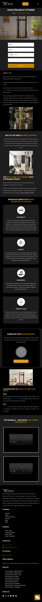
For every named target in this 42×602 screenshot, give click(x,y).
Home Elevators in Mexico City (13, 573)
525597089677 (8, 555)
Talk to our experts (15, 398)
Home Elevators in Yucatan (12, 580)
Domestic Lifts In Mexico (11, 581)
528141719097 (8, 545)
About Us (7, 518)
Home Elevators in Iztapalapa (12, 587)
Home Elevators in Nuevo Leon (13, 574)
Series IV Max (8, 534)
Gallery (7, 515)
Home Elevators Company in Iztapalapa (15, 585)
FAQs (6, 522)
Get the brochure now (21, 361)
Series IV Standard (10, 536)
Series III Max (8, 531)
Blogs (6, 520)
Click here (5, 406)
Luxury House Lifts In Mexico (12, 583)
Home (13, 13)
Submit (21, 65)
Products (7, 513)
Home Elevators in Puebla (11, 576)
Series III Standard (10, 532)
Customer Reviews (10, 517)
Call (25, 4)
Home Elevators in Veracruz (12, 578)
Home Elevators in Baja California (13, 571)
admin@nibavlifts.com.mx (11, 547)
